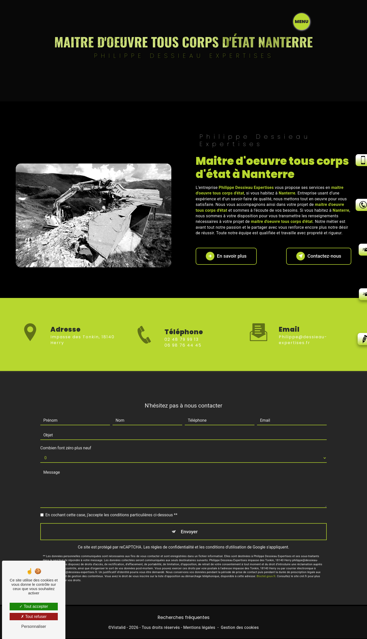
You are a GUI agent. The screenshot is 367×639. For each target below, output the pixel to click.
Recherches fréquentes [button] (184, 618)
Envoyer (189, 525)
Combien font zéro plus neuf (65, 441)
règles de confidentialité (172, 541)
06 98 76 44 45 (182, 351)
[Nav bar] (338, 21)
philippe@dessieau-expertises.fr (303, 333)
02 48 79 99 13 (181, 346)
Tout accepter (33, 606)
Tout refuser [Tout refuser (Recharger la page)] (34, 616)
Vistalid (119, 628)
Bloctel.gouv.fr (266, 570)
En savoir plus (227, 256)
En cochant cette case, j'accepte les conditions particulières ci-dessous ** (111, 508)
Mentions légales (199, 628)
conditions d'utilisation (226, 541)
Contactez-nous (318, 256)
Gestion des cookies (240, 628)
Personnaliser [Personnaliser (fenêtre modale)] (33, 626)
